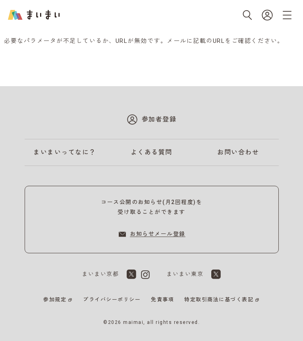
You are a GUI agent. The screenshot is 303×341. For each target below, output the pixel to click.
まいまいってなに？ (64, 152)
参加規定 (54, 299)
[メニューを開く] (287, 15)
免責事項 (162, 299)
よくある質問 (151, 152)
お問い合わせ (238, 152)
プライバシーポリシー (112, 299)
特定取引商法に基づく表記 (218, 299)
